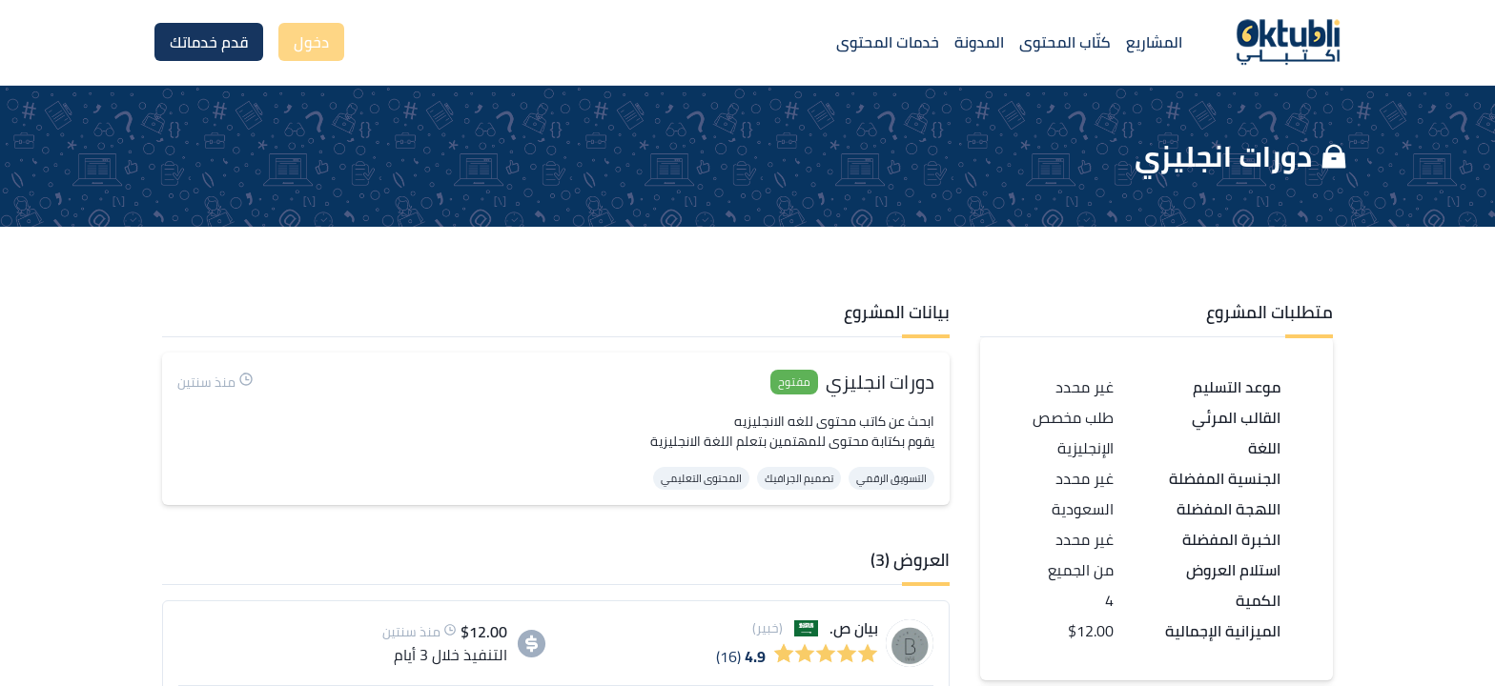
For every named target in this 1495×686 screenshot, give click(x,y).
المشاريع (1154, 42)
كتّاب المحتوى (1065, 42)
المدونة (979, 42)
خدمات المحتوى (887, 42)
